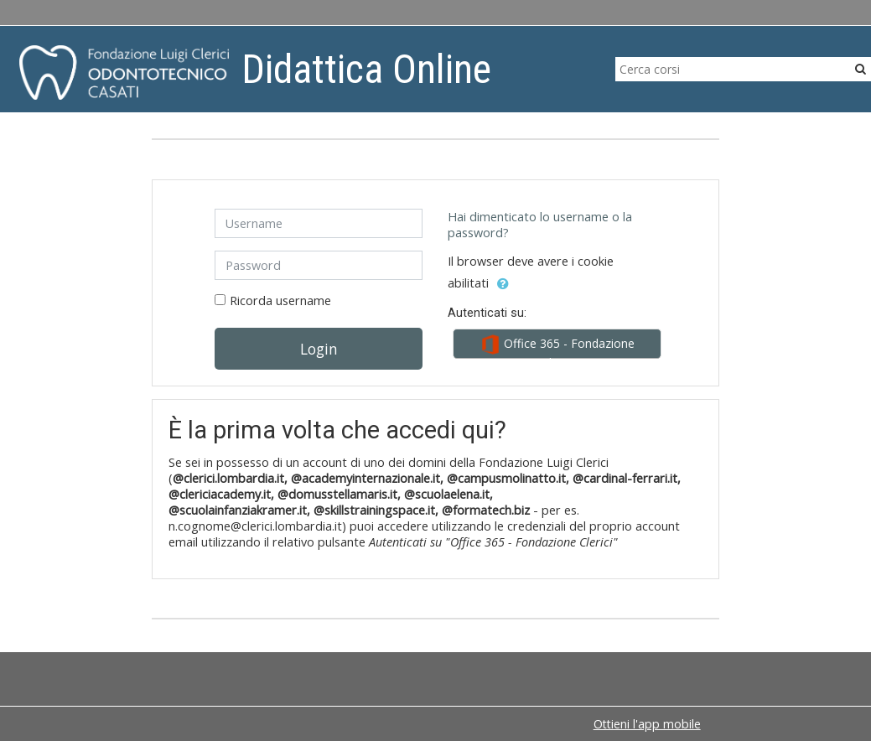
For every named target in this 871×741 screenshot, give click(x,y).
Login (319, 349)
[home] (124, 72)
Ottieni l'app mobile (647, 724)
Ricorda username (280, 300)
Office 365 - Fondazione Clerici (557, 346)
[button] (503, 284)
